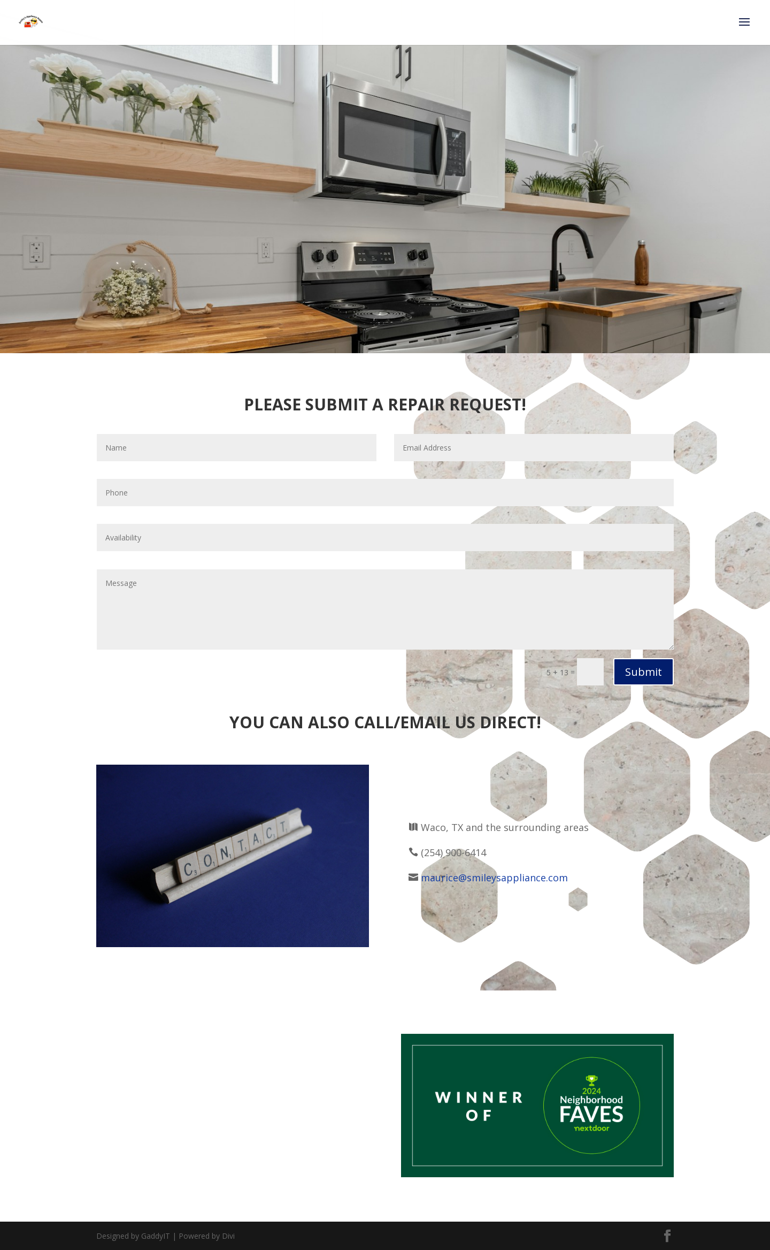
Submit (643, 672)
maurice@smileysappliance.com (494, 877)
